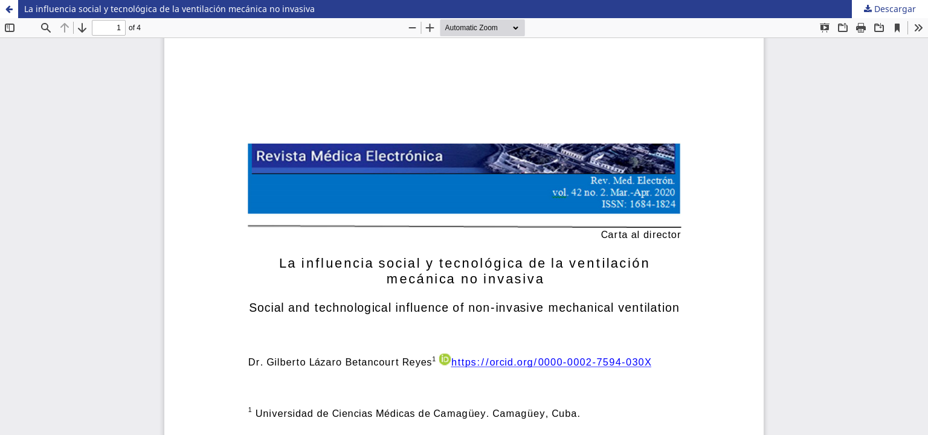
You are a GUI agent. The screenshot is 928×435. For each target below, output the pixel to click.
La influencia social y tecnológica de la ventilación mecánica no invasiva (169, 8)
